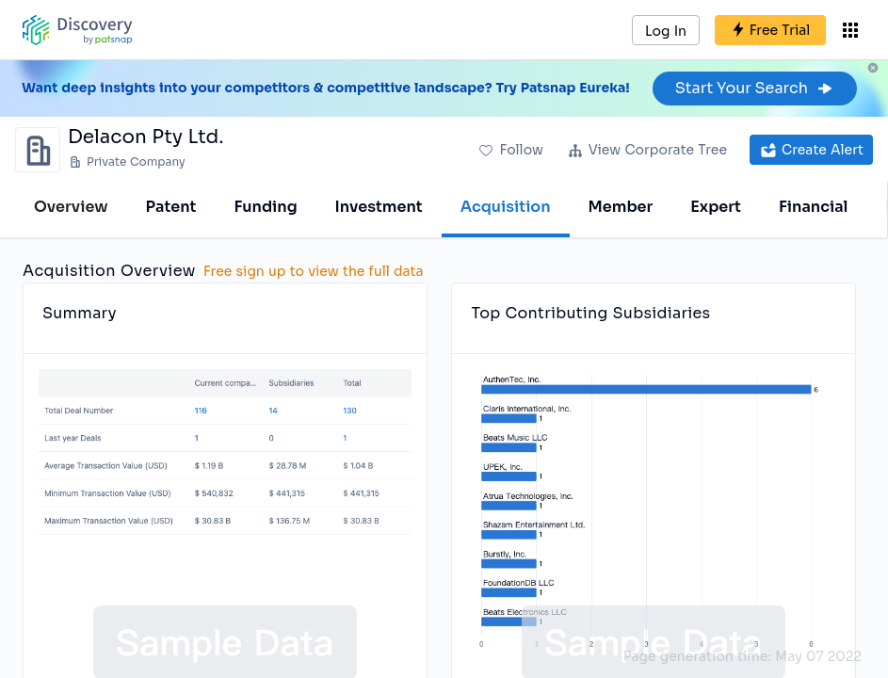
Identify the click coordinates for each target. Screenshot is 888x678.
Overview (71, 207)
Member (621, 207)
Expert (715, 207)
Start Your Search (754, 88)
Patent (171, 207)
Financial (813, 207)
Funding (265, 207)
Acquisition (505, 207)
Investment (379, 207)
